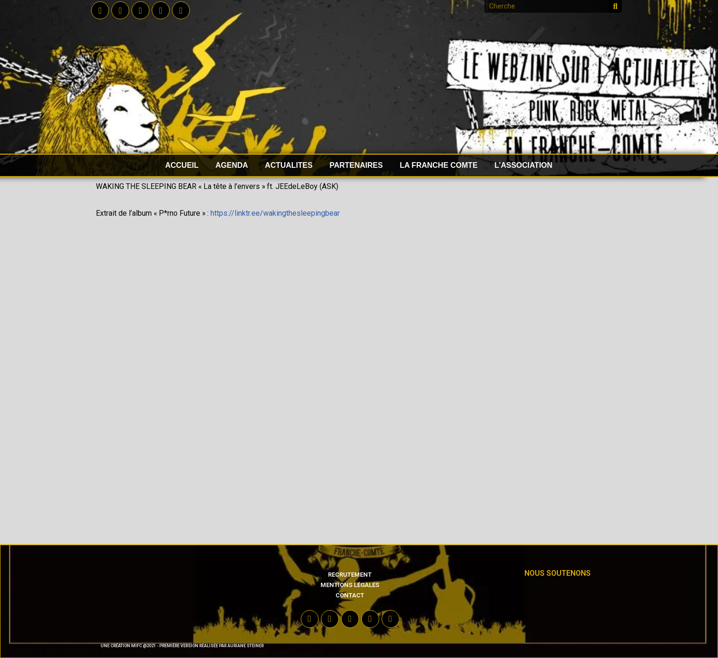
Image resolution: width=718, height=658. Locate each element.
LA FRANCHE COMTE (439, 165)
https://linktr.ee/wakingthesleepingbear (276, 213)
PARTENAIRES (356, 165)
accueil (181, 165)
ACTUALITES (288, 165)
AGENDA (232, 165)
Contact (350, 595)
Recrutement (350, 574)
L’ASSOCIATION (523, 165)
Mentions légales (349, 584)
